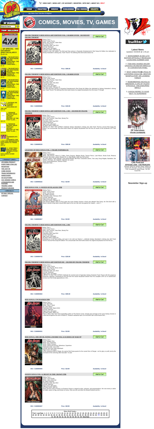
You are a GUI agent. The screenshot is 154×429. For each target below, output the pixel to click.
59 (57, 416)
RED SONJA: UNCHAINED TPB (37, 299)
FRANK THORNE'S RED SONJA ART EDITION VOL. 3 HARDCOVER (52, 74)
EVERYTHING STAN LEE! (9, 164)
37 (56, 415)
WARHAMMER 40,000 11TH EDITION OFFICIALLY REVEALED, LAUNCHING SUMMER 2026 (137, 58)
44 (75, 415)
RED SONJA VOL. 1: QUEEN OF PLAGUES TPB (43, 187)
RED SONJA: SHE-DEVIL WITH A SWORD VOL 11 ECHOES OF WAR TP (53, 337)
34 (49, 415)
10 (62, 413)
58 (55, 416)
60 (60, 416)
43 (72, 415)
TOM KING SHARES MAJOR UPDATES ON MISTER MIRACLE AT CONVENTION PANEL (138, 66)
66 (75, 416)
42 (69, 415)
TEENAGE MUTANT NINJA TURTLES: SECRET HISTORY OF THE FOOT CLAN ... (12, 116)
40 (64, 415)
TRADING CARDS (6, 186)
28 (33, 415)
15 (75, 413)
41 (67, 415)
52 (96, 415)
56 (106, 415)
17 (80, 413)
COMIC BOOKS (6, 171)
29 (35, 415)
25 (101, 413)
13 (70, 413)
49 (88, 415)
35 (51, 415)
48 (85, 415)
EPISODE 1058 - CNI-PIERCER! (137, 165)
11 (64, 413)
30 (38, 415)
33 (46, 415)
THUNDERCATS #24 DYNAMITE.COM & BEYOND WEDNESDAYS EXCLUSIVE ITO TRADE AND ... (10, 140)
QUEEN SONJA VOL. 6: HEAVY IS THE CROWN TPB (45, 374)
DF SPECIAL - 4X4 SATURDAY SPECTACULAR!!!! (9, 50)
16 (78, 413)
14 (72, 413)
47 (83, 415)
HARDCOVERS (6, 175)
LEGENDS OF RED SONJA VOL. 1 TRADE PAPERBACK (47, 150)
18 (83, 413)
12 (67, 413)
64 (70, 416)
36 (54, 415)
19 (85, 413)
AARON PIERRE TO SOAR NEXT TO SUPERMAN (138, 93)
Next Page (86, 416)
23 (96, 413)
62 (65, 416)
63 (68, 416)
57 (52, 416)
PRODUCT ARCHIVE (7, 188)
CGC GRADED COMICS (8, 180)
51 (93, 415)
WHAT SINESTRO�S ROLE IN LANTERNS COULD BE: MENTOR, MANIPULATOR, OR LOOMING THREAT (137, 75)
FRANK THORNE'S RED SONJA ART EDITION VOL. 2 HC (47, 225)
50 (91, 415)
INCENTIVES (5, 166)
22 (93, 413)
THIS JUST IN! (5, 169)
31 (41, 415)
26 (104, 413)
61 (62, 416)
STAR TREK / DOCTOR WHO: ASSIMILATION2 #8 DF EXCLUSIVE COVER (9, 151)
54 (101, 415)
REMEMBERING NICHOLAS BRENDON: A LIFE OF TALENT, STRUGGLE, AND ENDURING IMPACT (138, 85)
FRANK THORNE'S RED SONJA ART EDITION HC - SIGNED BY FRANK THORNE (57, 262)
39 (62, 415)
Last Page (40, 413)
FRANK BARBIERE (137, 132)
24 (98, 413)
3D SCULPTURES (6, 177)
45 (77, 415)
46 (80, 415)
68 (81, 416)
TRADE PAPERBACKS (8, 173)
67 (78, 416)
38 (59, 415)
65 (73, 416)
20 (88, 413)
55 (104, 415)
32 (43, 415)
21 (91, 413)
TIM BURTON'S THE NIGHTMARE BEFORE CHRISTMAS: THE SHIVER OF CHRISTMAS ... (13, 60)
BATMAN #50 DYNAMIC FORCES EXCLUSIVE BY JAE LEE (9, 105)
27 (106, 413)
